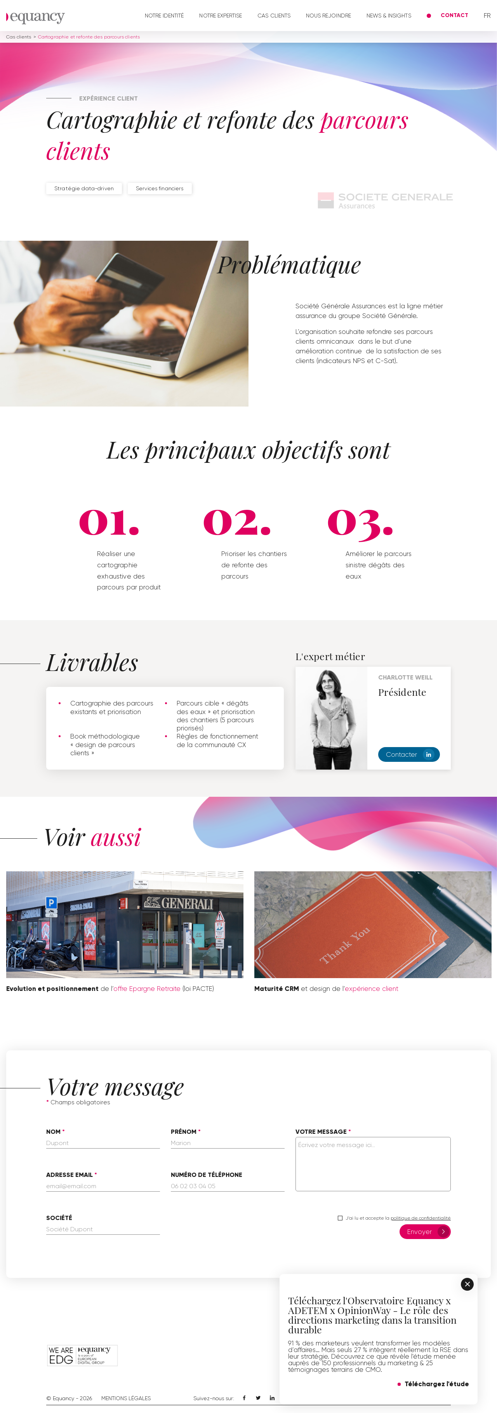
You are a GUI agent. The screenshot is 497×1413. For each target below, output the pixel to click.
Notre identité (164, 15)
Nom (53, 1132)
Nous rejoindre (328, 15)
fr (487, 15)
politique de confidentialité (421, 1218)
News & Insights (389, 15)
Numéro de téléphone (206, 1175)
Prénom (183, 1132)
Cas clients (273, 15)
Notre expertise (220, 15)
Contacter (410, 754)
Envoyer (428, 1231)
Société (59, 1218)
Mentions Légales (126, 1398)
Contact (454, 15)
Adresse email (69, 1175)
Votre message (321, 1132)
